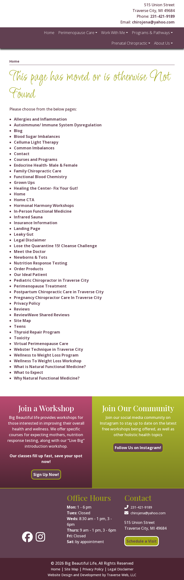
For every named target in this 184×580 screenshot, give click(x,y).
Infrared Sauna (28, 217)
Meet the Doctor (30, 251)
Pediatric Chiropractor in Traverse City (51, 280)
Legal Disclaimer (30, 240)
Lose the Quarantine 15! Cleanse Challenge (55, 245)
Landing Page (27, 228)
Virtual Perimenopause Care (41, 343)
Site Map (22, 320)
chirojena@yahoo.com (153, 22)
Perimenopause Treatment (40, 286)
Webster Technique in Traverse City (48, 349)
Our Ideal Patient (30, 274)
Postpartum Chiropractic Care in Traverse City (59, 291)
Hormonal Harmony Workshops (44, 205)
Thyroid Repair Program (37, 332)
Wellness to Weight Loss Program (46, 355)
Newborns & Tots (30, 257)
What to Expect (28, 372)
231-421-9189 (162, 16)
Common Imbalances (34, 148)
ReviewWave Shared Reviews (41, 314)
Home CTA (24, 199)
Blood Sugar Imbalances (37, 136)
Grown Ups (24, 182)
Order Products (28, 268)
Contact (21, 153)
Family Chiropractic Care (37, 171)
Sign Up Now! (46, 474)
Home (14, 61)
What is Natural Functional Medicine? (50, 366)
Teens (20, 326)
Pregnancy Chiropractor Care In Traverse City (58, 297)
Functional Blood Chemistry (40, 176)
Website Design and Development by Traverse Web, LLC (92, 575)
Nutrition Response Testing (40, 263)
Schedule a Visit (141, 541)
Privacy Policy (27, 303)
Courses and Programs (35, 159)
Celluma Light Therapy (36, 142)
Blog (18, 130)
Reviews (22, 309)
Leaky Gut (24, 234)
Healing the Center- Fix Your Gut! (46, 188)
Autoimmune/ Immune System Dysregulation (58, 125)
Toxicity (21, 337)
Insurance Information (35, 222)
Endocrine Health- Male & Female (46, 165)
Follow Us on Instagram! (138, 447)
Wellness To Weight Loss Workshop (47, 360)
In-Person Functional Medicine (43, 211)
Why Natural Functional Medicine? (47, 378)
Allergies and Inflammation (40, 119)
